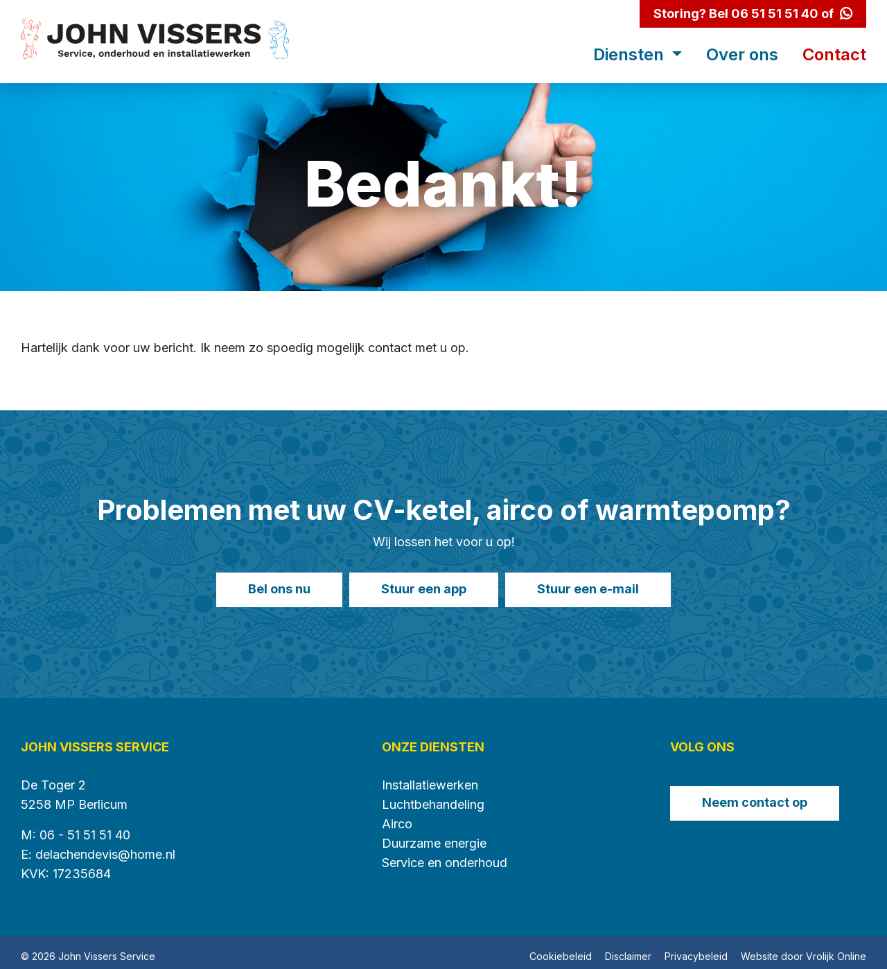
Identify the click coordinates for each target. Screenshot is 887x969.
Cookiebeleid (560, 948)
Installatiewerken (430, 777)
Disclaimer (628, 948)
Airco (397, 816)
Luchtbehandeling (433, 796)
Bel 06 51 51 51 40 (763, 13)
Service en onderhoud (444, 855)
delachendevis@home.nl (105, 846)
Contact (834, 54)
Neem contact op (754, 794)
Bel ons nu (269, 589)
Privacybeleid (696, 948)
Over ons (742, 54)
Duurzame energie (434, 835)
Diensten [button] (630, 54)
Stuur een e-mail (598, 589)
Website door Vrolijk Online (803, 948)
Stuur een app (423, 589)
